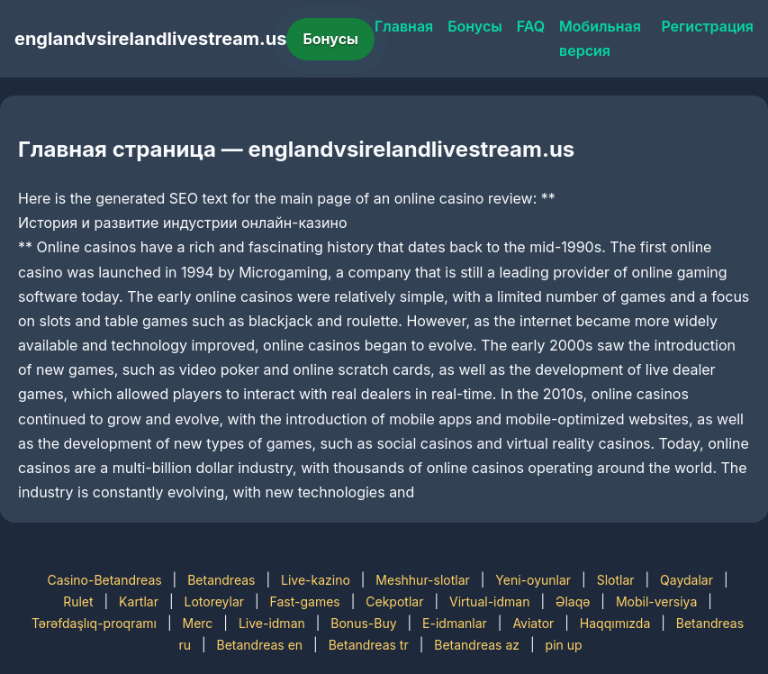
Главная (404, 26)
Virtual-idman (489, 601)
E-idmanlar (454, 623)
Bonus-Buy (363, 623)
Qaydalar (686, 579)
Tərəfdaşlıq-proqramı (94, 623)
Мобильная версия (600, 38)
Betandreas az (477, 644)
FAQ (531, 26)
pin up (564, 644)
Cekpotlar (394, 601)
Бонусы (330, 39)
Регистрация (707, 26)
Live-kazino (315, 579)
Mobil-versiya (656, 601)
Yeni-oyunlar (533, 579)
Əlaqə (573, 601)
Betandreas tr (369, 644)
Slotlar (616, 579)
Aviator (533, 623)
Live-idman (272, 623)
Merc (198, 623)
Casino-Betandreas (104, 579)
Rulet (78, 601)
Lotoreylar (215, 601)
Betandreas (221, 579)
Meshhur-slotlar (422, 579)
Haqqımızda (615, 623)
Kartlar (138, 601)
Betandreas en (259, 644)
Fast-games (305, 601)
